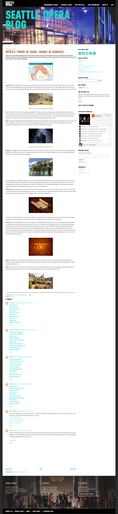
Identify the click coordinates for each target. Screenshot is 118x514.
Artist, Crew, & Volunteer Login (16, 491)
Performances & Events (51, 5)
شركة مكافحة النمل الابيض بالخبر (17, 419)
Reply (10, 325)
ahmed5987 (12, 411)
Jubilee (80, 62)
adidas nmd (12, 357)
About (28, 511)
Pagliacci (80, 60)
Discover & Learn (66, 5)
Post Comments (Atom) (20, 472)
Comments (83, 172)
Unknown (12, 303)
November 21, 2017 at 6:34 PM (23, 384)
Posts (81, 170)
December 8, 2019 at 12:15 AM (22, 430)
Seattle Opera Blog (38, 20)
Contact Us (9, 511)
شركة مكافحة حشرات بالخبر (16, 421)
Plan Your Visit (79, 5)
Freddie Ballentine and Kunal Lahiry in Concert (90, 72)
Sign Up (80, 101)
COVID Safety (10, 493)
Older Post (73, 469)
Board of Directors (12, 487)
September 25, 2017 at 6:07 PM (27, 330)
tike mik (11, 430)
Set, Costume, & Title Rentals (15, 489)
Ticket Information (93, 5)
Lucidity (80, 64)
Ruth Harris (12, 440)
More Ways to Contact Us (50, 495)
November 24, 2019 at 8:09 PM (24, 411)
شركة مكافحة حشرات (14, 417)
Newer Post (8, 469)
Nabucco (12, 297)
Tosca (79, 74)
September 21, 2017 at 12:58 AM (24, 303)
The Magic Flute (82, 70)
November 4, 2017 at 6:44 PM (24, 357)
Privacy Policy (19, 511)
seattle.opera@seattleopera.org (56, 493)
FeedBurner (85, 162)
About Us (105, 5)
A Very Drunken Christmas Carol (86, 66)
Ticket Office (36, 511)
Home (41, 469)
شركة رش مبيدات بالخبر (15, 423)
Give (112, 5)
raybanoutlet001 (14, 330)
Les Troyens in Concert (84, 68)
